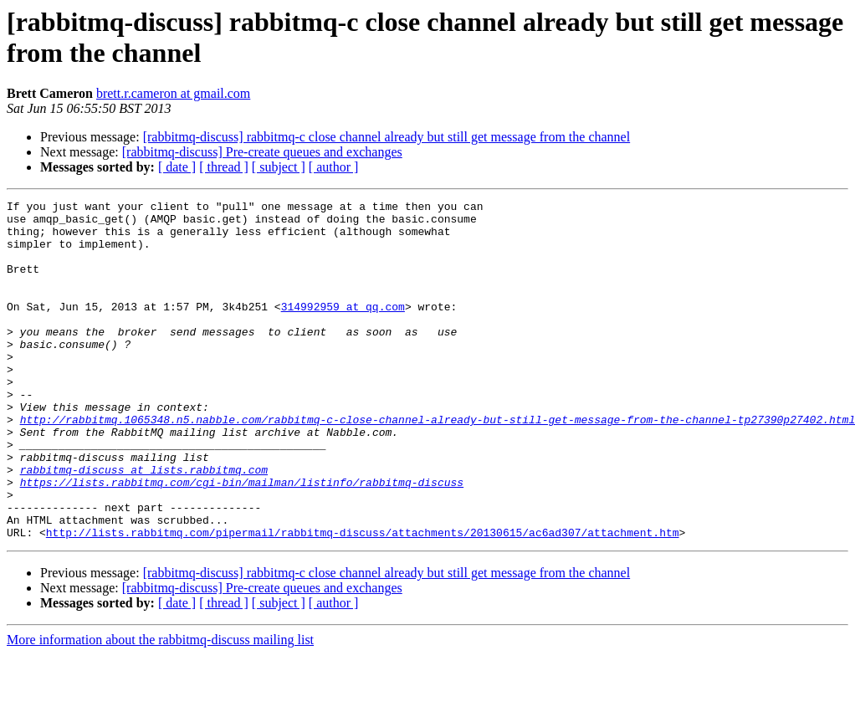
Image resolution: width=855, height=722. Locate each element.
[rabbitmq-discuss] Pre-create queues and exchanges (262, 152)
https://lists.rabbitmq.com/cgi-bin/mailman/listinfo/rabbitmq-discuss (241, 539)
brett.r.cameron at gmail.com (173, 93)
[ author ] (334, 167)
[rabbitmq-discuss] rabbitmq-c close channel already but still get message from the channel (386, 137)
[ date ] (177, 167)
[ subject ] (278, 167)
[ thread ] (223, 167)
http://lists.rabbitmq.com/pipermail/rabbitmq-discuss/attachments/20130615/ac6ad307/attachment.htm (362, 599)
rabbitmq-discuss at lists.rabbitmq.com (144, 524)
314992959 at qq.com (343, 328)
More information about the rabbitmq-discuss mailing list (160, 707)
